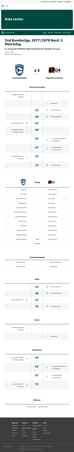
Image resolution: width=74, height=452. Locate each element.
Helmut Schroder (17, 156)
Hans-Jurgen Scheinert (58, 138)
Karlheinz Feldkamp (21, 239)
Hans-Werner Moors (21, 198)
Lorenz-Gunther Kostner (20, 212)
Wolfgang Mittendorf (18, 94)
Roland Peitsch (23, 221)
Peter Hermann (57, 110)
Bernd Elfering (56, 147)
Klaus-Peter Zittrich (15, 54)
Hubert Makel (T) (52, 189)
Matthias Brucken (52, 230)
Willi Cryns (21, 158)
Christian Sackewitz (22, 230)
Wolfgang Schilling (19, 132)
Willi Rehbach (56, 140)
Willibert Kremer (52, 239)
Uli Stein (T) (24, 189)
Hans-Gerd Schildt (17, 129)
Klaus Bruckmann (57, 116)
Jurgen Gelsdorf (52, 194)
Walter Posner (52, 203)
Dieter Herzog (56, 165)
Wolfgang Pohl (23, 203)
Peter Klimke (53, 103)
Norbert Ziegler (52, 225)
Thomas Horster (57, 149)
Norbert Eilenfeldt (16, 123)
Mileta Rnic (21, 97)
